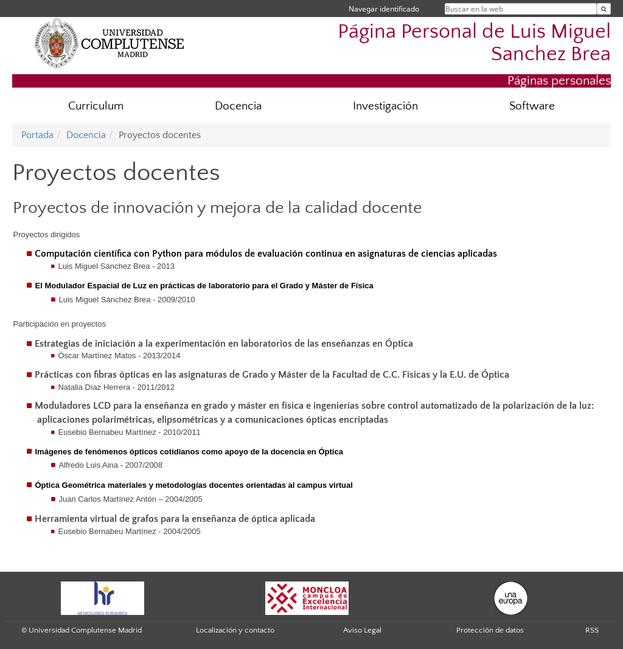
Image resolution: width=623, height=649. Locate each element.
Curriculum (96, 106)
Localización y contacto (235, 630)
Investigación (385, 106)
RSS (592, 630)
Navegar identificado (384, 9)
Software (532, 106)
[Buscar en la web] (604, 9)
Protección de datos (490, 630)
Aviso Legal (362, 630)
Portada (37, 135)
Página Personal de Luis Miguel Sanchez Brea (474, 43)
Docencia (238, 106)
